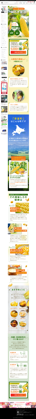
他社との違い (3, 54)
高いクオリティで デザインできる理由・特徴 (4, 49)
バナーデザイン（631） (4, 18)
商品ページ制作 (3, 30)
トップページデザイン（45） (4, 13)
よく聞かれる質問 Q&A (4, 57)
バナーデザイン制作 (3, 35)
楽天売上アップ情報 (4, 77)
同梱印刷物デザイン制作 (4, 43)
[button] (0, 405)
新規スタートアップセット (4, 27)
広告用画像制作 (3, 38)
